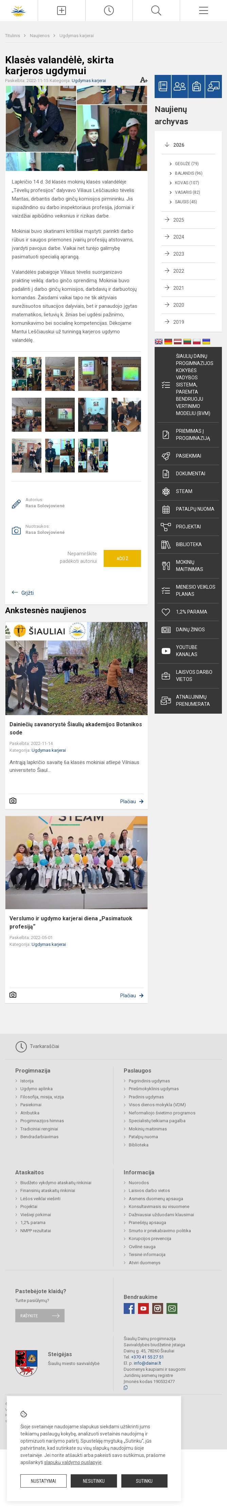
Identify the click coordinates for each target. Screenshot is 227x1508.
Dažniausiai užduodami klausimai (161, 1214)
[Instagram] (157, 1308)
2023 (178, 254)
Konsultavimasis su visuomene (159, 1206)
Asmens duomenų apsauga (156, 1198)
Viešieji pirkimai (35, 1214)
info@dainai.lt (147, 1363)
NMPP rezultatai (35, 1230)
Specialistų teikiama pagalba (157, 1120)
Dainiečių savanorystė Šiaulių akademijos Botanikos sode (76, 728)
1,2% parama (184, 612)
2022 (178, 271)
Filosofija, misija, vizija (42, 1096)
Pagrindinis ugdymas (149, 1080)
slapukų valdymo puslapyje (73, 1462)
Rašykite (29, 1315)
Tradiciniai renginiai (39, 1128)
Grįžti (27, 593)
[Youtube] (143, 1308)
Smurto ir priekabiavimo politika (160, 1230)
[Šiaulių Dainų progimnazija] (19, 9)
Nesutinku (94, 1481)
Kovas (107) (187, 182)
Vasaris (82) (187, 192)
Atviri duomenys (144, 1262)
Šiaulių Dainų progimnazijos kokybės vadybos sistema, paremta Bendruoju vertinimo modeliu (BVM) (187, 384)
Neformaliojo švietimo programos (162, 1112)
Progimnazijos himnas (42, 1120)
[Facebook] (129, 1308)
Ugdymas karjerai (76, 35)
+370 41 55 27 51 (147, 1357)
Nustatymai (43, 1481)
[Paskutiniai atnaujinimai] (109, 10)
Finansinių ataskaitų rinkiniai (47, 1190)
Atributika (29, 1112)
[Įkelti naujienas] (61, 10)
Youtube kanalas (179, 651)
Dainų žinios (183, 630)
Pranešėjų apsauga (147, 1222)
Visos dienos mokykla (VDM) (157, 1104)
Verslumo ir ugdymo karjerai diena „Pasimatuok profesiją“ (71, 922)
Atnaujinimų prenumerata (185, 700)
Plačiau (128, 801)
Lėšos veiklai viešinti (40, 1198)
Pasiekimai (181, 456)
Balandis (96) (189, 173)
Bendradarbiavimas (39, 1136)
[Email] (172, 1308)
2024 (178, 237)
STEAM (176, 492)
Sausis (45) (186, 202)
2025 (178, 220)
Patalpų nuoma (187, 509)
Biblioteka (181, 545)
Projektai (181, 527)
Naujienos (40, 35)
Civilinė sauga (142, 1246)
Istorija (27, 1080)
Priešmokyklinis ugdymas (154, 1088)
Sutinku (144, 1481)
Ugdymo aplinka (36, 1088)
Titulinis (13, 35)
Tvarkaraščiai (37, 1046)
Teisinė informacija (147, 1254)
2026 (178, 145)
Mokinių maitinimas (182, 565)
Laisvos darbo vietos (186, 675)
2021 (178, 288)
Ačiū (122, 558)
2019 (178, 322)
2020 (178, 305)
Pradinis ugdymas (146, 1096)
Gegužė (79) (187, 163)
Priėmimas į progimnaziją (185, 434)
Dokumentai (183, 474)
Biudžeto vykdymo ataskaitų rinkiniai (55, 1182)
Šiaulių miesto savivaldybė (74, 1363)
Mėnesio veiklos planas (188, 590)
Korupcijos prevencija (150, 1238)
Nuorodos (139, 1182)
